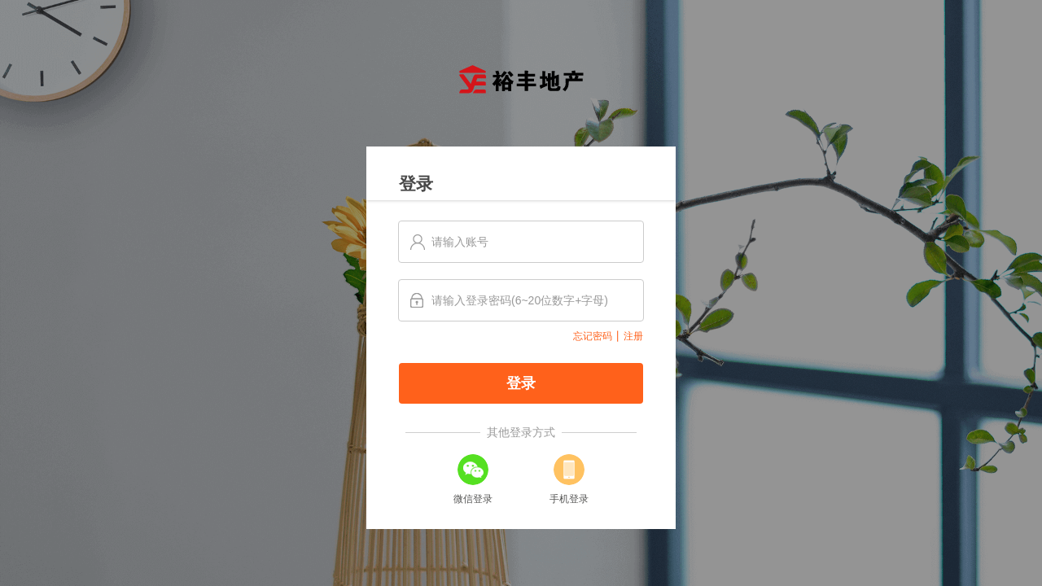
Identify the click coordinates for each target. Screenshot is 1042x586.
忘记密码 (592, 336)
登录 (521, 383)
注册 (633, 336)
